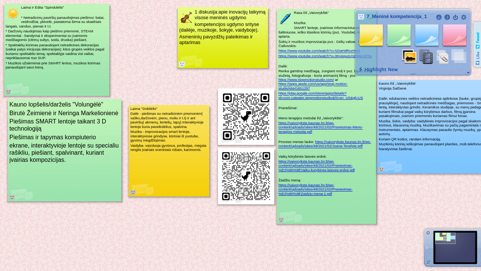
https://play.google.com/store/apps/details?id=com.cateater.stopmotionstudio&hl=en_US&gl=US (320, 95)
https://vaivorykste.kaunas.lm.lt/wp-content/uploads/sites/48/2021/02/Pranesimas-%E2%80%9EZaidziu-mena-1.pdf (315, 189)
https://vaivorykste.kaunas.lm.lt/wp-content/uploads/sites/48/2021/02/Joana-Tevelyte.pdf (324, 144)
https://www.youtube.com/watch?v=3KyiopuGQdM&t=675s (325, 56)
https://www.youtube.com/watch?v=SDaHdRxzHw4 (319, 51)
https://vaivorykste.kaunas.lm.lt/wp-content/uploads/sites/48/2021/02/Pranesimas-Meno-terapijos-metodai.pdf (320, 127)
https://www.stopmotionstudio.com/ (306, 80)
